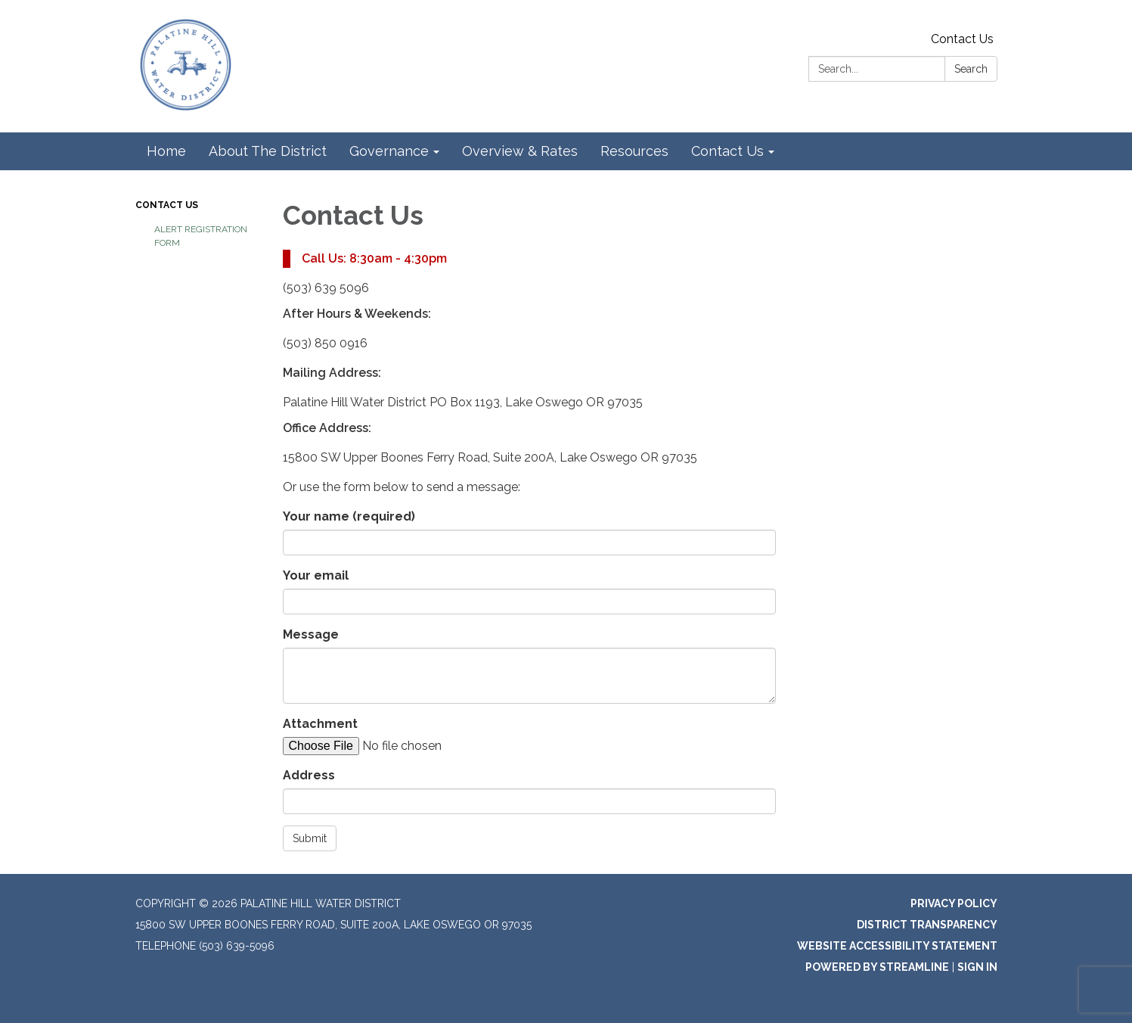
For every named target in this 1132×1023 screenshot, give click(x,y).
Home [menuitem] (166, 151)
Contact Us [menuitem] (727, 151)
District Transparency (927, 925)
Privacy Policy (953, 903)
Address (309, 775)
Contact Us (962, 39)
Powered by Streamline (877, 967)
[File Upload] (411, 746)
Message (311, 634)
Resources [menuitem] (634, 151)
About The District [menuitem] (268, 151)
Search (971, 69)
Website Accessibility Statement (897, 946)
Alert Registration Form (200, 236)
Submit (310, 838)
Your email (316, 575)
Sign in (977, 967)
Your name (349, 516)
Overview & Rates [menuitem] (520, 151)
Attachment (320, 724)
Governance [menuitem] (389, 151)
